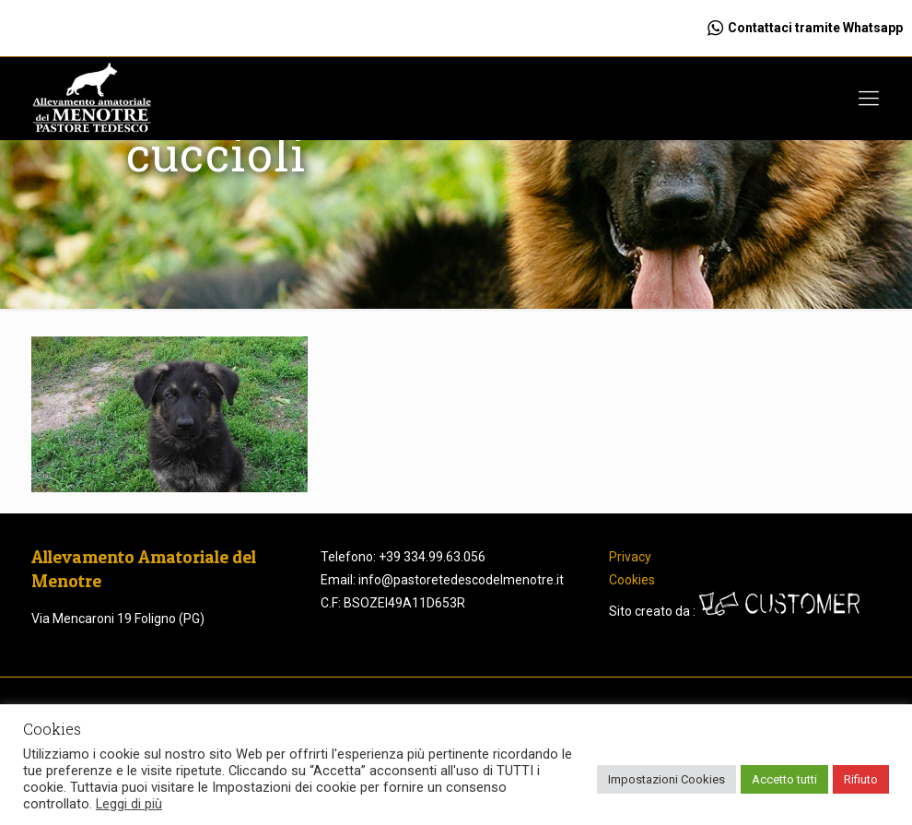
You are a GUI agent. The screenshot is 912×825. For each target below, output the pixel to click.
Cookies (632, 579)
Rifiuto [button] (861, 779)
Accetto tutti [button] (784, 779)
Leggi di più (129, 804)
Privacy (630, 556)
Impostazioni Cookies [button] (666, 779)
